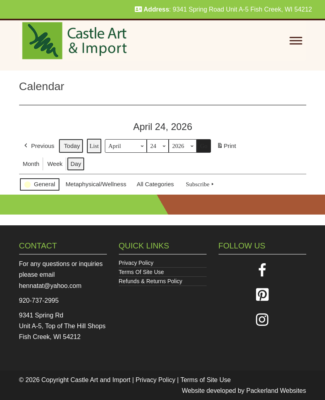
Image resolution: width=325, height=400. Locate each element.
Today (72, 145)
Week (54, 163)
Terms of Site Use (205, 379)
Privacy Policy (136, 263)
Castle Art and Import (100, 379)
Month (31, 163)
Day (75, 163)
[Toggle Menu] (296, 41)
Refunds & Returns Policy (151, 281)
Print (226, 147)
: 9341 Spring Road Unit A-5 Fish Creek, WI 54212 (223, 9)
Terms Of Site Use (141, 272)
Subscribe (200, 184)
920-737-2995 (39, 300)
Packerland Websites (276, 390)
